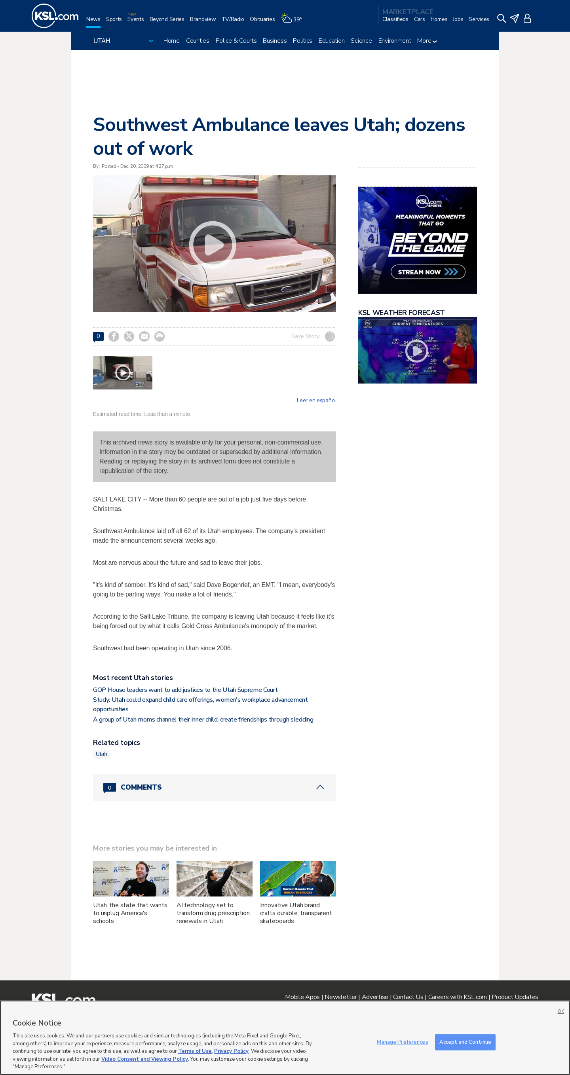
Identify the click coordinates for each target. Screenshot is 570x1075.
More (427, 40)
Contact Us (408, 997)
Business (275, 40)
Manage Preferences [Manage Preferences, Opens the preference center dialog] (402, 1041)
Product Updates (515, 997)
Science (361, 40)
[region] (285, 1038)
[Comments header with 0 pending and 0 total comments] (214, 787)
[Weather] (293, 22)
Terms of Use (195, 1051)
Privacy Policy (231, 1051)
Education (331, 40)
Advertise (375, 997)
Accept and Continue (465, 1041)
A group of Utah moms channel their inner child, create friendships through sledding (203, 719)
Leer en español (316, 400)
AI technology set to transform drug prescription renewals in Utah (213, 913)
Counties (197, 40)
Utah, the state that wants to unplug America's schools (130, 913)
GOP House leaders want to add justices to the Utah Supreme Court (185, 690)
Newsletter (341, 997)
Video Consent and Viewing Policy (144, 1059)
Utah (101, 754)
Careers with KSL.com (457, 997)
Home (171, 40)
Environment (394, 40)
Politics (302, 40)
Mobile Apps (302, 997)
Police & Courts (236, 40)
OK (561, 1011)
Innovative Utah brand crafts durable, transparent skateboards (296, 913)
